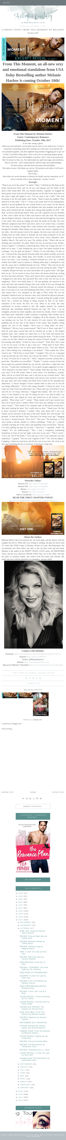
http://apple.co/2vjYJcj (36, 489)
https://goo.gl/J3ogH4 (41, 495)
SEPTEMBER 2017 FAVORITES (33, 1023)
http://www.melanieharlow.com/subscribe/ (46, 665)
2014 (21, 1097)
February (25, 1085)
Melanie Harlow (46, 673)
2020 (21, 911)
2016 (21, 1091)
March (24, 1081)
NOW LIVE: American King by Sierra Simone (32, 932)
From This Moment (28, 673)
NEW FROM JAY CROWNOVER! (33, 973)
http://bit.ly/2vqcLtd (36, 492)
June (23, 1073)
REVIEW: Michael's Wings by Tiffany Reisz (32, 942)
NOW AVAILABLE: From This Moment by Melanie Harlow (32, 1013)
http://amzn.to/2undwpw (38, 483)
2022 (21, 905)
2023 (21, 902)
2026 (21, 893)
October (25, 928)
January (25, 1087)
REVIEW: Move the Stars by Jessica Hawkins (32, 958)
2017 (21, 920)
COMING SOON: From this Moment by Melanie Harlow (35, 1032)
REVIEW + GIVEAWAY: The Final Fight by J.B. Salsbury (34, 968)
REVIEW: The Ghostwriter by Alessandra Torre (32, 1046)
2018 (21, 917)
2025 (21, 896)
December (26, 922)
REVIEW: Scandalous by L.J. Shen (35, 1050)
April (23, 1079)
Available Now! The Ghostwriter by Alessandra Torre (35, 1059)
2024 (21, 899)
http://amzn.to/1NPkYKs (37, 657)
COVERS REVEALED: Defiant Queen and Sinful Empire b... (33, 1027)
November (26, 925)
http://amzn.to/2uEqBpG (38, 486)
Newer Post (8, 792)
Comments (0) (33, 683)
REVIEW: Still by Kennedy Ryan (33, 1041)
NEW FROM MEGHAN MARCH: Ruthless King (33, 987)
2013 (21, 1100)
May (22, 1076)
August (24, 1067)
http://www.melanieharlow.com (36, 662)
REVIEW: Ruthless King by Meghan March (31, 947)
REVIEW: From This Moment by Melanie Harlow (33, 982)
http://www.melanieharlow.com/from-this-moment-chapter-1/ (33, 500)
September (26, 1064)
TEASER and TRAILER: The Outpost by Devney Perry (32, 1008)
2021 (21, 908)
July (23, 1070)
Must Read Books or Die (21, 1135)
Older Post (58, 792)
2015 (21, 1094)
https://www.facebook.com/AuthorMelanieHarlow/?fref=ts (37, 654)
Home (33, 792)
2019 (21, 914)
